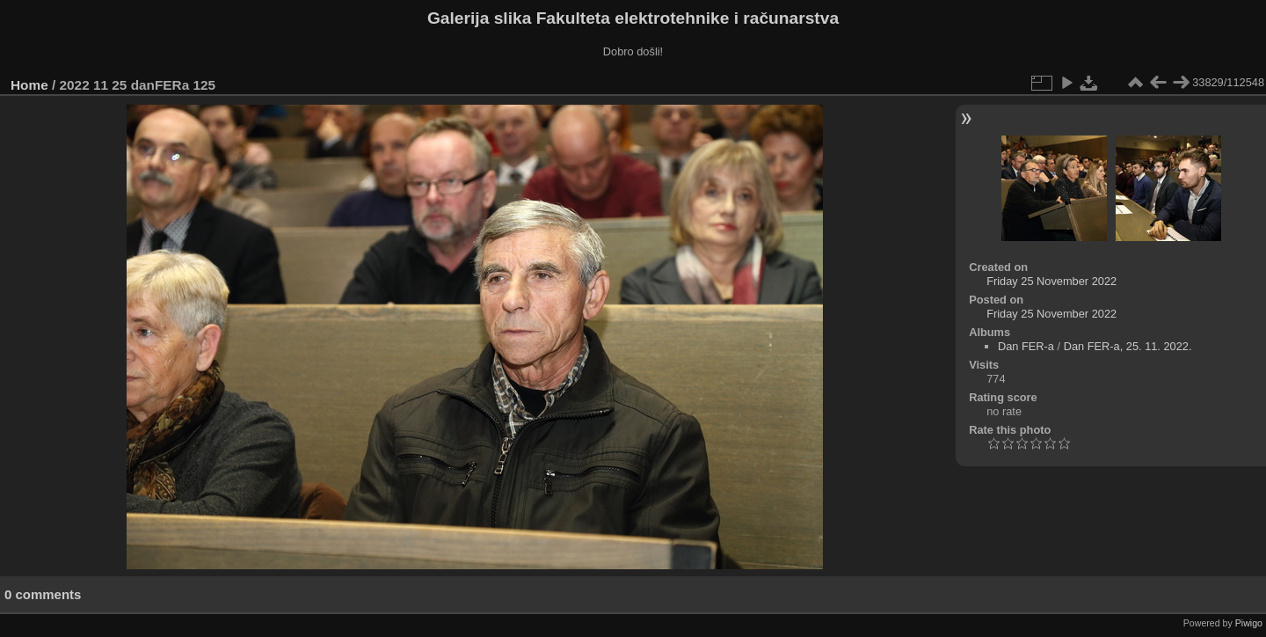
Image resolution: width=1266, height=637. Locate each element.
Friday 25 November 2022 (1051, 281)
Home (29, 84)
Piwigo (1248, 623)
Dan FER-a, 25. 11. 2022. (1128, 346)
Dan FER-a (1026, 346)
